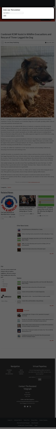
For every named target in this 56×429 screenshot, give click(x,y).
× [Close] (54, 7)
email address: (6, 12)
